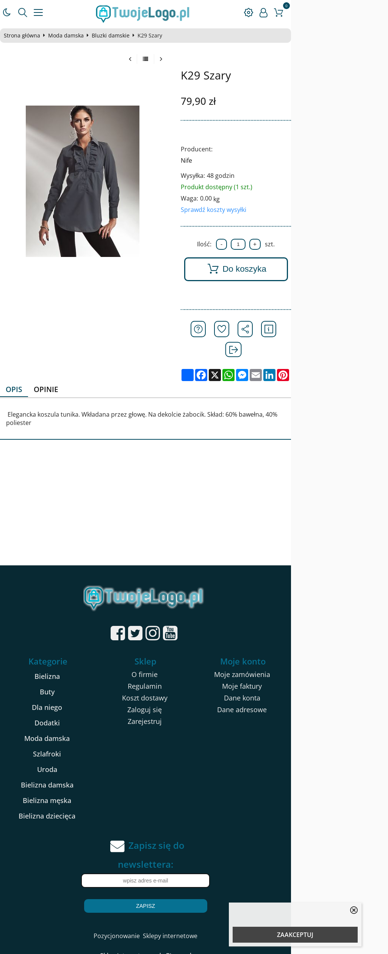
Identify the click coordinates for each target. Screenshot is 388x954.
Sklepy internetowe (218, 908)
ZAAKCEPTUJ (295, 935)
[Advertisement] (194, 481)
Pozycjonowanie (165, 908)
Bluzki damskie (118, 35)
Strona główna (29, 35)
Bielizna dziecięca (68, 788)
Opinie (58, 369)
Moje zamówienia (318, 646)
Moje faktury (318, 658)
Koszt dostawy (193, 670)
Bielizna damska (68, 757)
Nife (243, 160)
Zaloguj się (193, 681)
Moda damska (73, 35)
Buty (68, 664)
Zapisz (194, 878)
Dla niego (68, 679)
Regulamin (193, 658)
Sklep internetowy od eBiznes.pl (194, 928)
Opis (23, 369)
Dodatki (68, 695)
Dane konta (318, 670)
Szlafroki (68, 726)
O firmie (193, 646)
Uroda (68, 741)
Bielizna (68, 648)
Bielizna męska (68, 772)
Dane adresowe (318, 681)
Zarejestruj (193, 693)
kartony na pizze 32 (76, 941)
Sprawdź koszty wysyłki (270, 209)
